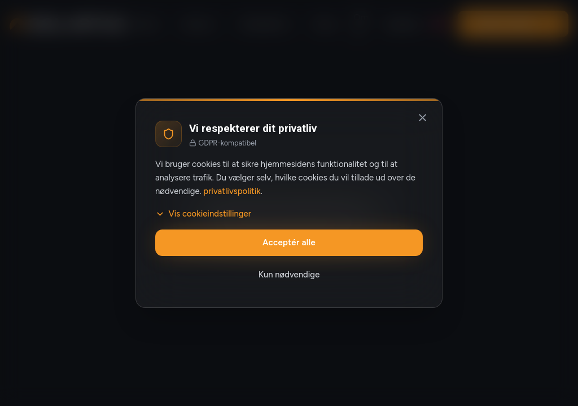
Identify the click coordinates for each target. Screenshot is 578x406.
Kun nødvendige (289, 275)
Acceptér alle (289, 242)
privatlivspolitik (231, 191)
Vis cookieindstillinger (203, 214)
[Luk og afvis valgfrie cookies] (422, 117)
